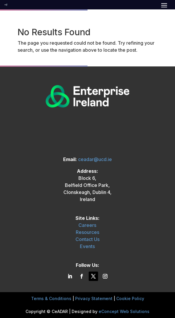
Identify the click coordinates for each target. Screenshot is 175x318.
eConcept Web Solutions (124, 311)
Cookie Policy (130, 298)
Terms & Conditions (51, 298)
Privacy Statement (93, 298)
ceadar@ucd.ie (95, 159)
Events (87, 246)
